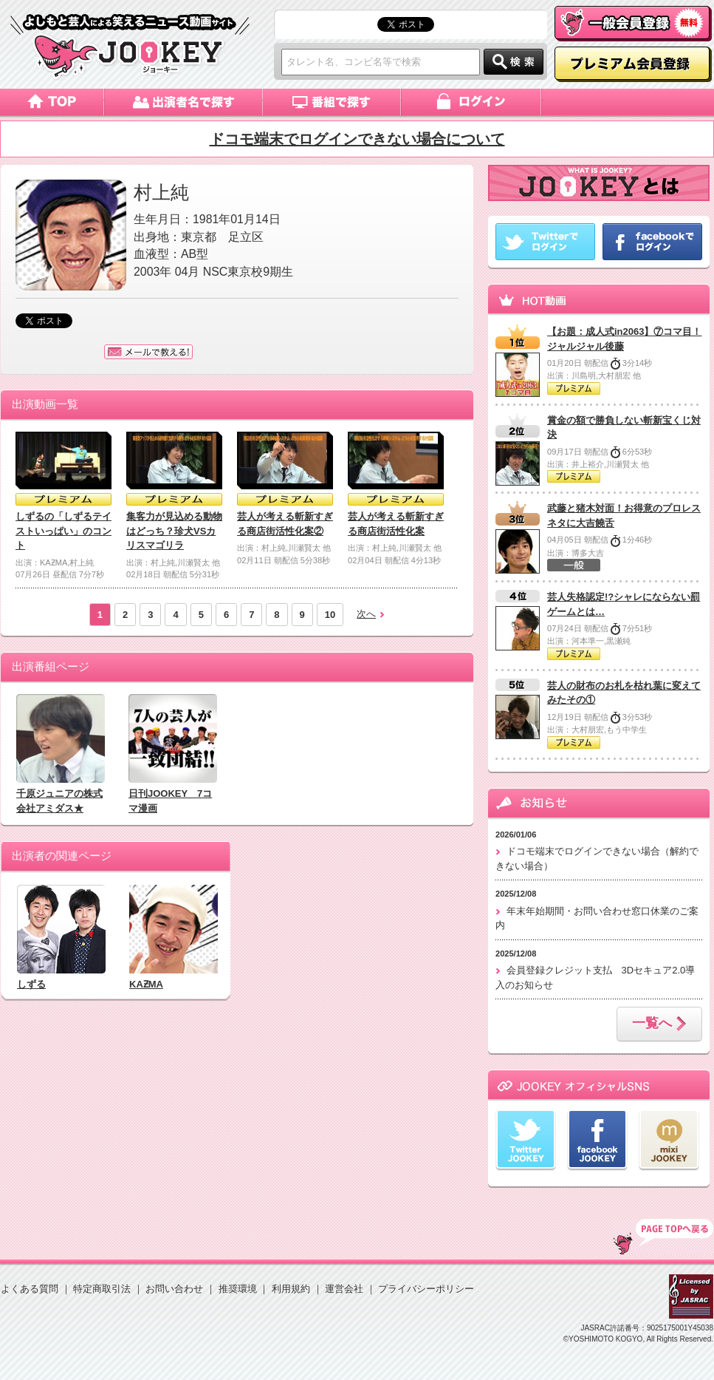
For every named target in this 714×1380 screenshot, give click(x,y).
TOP (663, 1236)
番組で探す (332, 102)
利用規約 (291, 1288)
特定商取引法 (102, 1288)
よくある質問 (29, 1288)
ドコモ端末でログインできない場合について (357, 139)
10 (330, 614)
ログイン (472, 102)
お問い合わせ (174, 1288)
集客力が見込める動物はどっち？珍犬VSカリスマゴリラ (174, 531)
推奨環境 (238, 1288)
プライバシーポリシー (426, 1288)
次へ (366, 613)
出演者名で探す (183, 102)
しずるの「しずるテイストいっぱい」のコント (63, 531)
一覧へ (659, 1024)
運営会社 (344, 1288)
